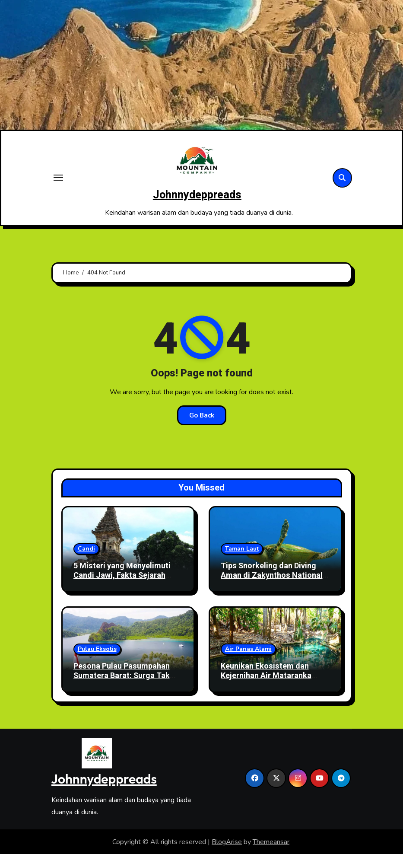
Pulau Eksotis (97, 649)
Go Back (201, 415)
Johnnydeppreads (197, 195)
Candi (86, 549)
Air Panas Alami (248, 649)
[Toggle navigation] (58, 177)
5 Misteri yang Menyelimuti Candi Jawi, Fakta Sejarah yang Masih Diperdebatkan (122, 575)
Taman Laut (242, 549)
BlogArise (227, 841)
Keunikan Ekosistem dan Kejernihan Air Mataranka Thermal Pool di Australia (266, 675)
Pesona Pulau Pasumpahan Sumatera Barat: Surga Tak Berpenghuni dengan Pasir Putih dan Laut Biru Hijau (121, 680)
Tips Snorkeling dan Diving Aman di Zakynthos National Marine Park (272, 575)
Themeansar (271, 841)
